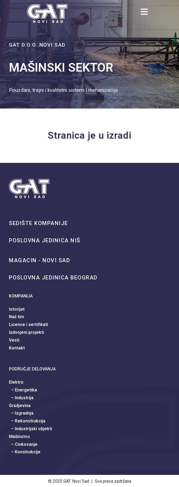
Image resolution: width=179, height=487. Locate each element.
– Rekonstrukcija (27, 420)
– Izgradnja (21, 413)
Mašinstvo (19, 436)
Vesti (14, 340)
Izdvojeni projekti (26, 332)
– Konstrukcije (24, 451)
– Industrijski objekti (30, 428)
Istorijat (17, 309)
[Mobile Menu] (146, 13)
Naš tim (16, 316)
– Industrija (21, 397)
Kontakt (17, 348)
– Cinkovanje (23, 444)
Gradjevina (20, 405)
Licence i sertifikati (28, 324)
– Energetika (23, 390)
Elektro (16, 382)
